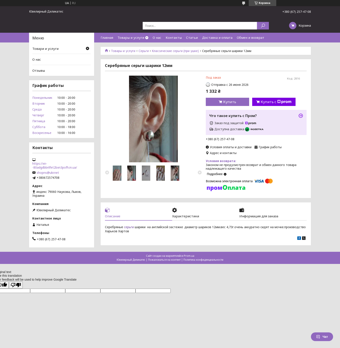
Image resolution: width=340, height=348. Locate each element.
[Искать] (263, 25)
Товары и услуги (131, 37)
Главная (107, 37)
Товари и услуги (45, 48)
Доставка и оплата (217, 37)
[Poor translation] (16, 285)
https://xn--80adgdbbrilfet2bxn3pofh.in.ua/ (54, 165)
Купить (229, 101)
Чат (322, 337)
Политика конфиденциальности (203, 260)
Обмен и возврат (250, 37)
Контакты (174, 37)
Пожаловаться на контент (164, 260)
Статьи (192, 37)
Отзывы (38, 70)
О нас (157, 37)
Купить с (276, 101)
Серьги (144, 51)
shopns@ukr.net (48, 173)
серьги (129, 227)
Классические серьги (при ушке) (175, 51)
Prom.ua (189, 256)
